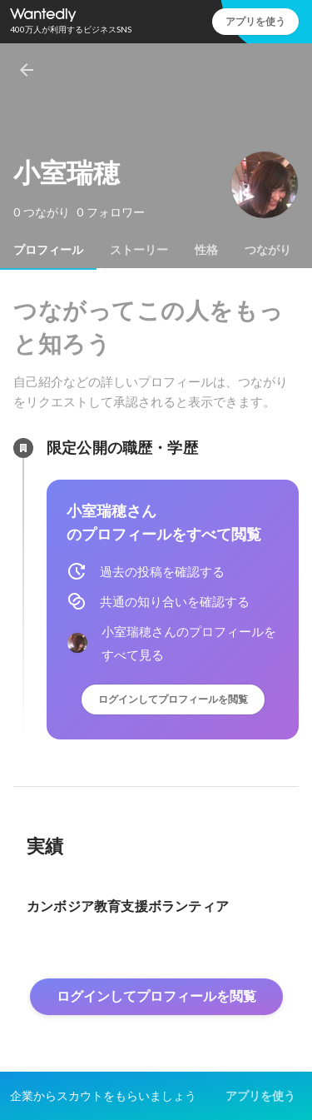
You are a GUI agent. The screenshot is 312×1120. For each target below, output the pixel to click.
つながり (268, 249)
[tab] (48, 250)
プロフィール (48, 249)
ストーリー (139, 249)
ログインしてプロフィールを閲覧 (173, 699)
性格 (206, 249)
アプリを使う (255, 21)
